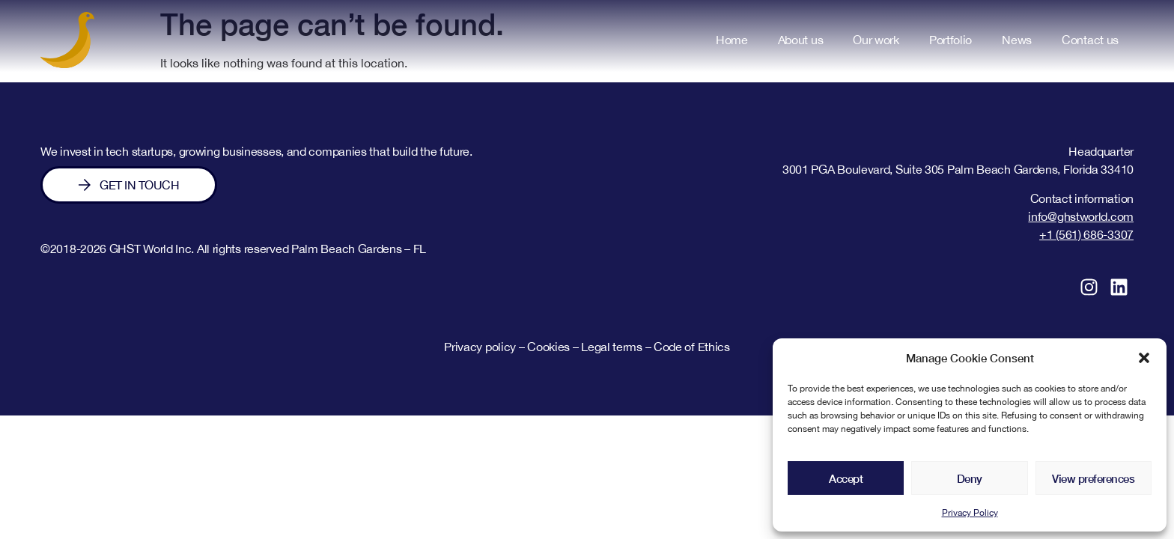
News (1017, 39)
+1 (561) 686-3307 (1086, 234)
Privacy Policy (970, 513)
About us (801, 39)
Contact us (1090, 39)
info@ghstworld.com (1081, 216)
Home (732, 39)
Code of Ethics (692, 346)
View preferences (1093, 478)
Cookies (548, 346)
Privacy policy (480, 346)
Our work (876, 39)
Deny (969, 478)
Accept (846, 478)
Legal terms (613, 346)
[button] (1144, 357)
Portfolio (950, 39)
